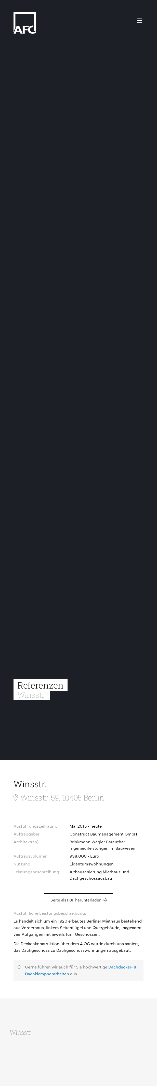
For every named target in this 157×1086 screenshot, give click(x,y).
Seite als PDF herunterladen (78, 900)
